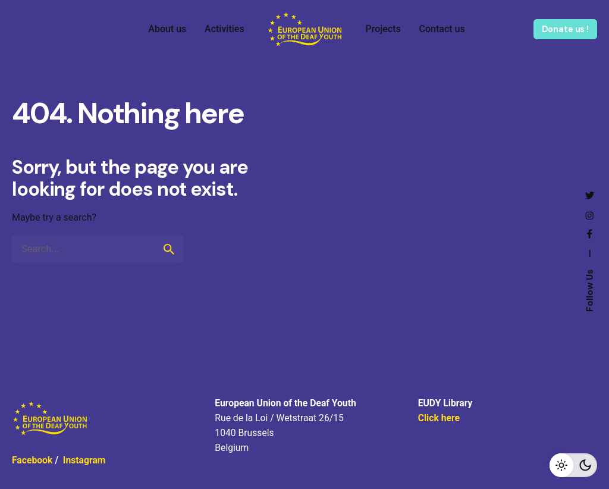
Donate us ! (565, 29)
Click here (439, 418)
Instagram (84, 460)
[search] (169, 249)
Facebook (32, 460)
